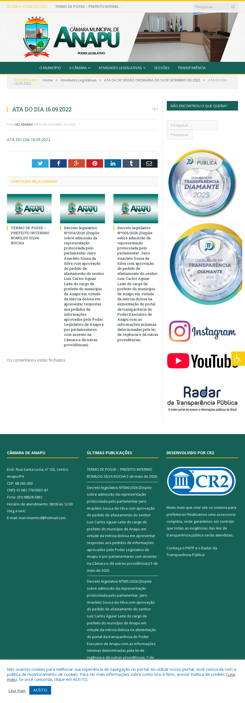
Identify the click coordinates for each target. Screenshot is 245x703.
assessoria (226, 514)
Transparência (192, 67)
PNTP (189, 547)
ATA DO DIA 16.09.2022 (28, 139)
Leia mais (17, 690)
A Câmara (78, 67)
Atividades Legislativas (120, 67)
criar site (200, 507)
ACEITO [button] (40, 690)
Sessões (162, 67)
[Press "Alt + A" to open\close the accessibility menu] (238, 359)
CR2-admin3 (23, 124)
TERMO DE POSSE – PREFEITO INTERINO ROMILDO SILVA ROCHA (88, 6)
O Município (50, 67)
